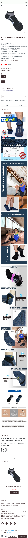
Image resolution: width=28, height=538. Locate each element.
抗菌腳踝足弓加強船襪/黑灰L (14, 486)
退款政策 (18, 503)
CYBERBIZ (9, 532)
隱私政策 (23, 503)
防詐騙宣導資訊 (14, 506)
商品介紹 (7, 105)
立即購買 (22, 536)
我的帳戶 (13, 503)
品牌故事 (8, 503)
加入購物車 (12, 536)
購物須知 (3, 506)
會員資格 (8, 506)
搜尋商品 (3, 503)
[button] (26, 481)
